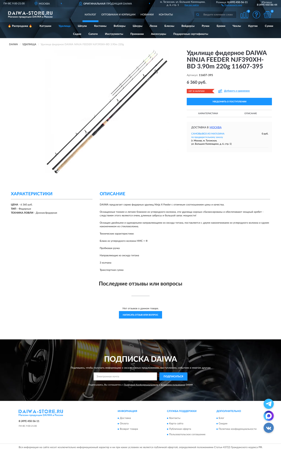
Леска (153, 26)
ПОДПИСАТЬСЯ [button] (173, 376)
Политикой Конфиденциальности (141, 385)
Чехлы (237, 26)
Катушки (45, 26)
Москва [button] (216, 127)
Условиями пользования (173, 385)
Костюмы (100, 26)
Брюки (221, 26)
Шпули (82, 26)
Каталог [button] (90, 14)
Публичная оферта (180, 429)
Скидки (223, 424)
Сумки (269, 26)
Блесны (169, 26)
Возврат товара (129, 429)
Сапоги (93, 34)
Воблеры (119, 26)
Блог (221, 418)
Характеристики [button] (208, 113)
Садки (77, 34)
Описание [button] (250, 113)
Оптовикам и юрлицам (118, 14)
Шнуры (137, 26)
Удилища (65, 26)
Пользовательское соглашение (187, 434)
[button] (232, 5)
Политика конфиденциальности (238, 429)
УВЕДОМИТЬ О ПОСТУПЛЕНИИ (229, 102)
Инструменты (114, 34)
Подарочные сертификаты (190, 34)
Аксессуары (158, 34)
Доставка (125, 418)
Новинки (147, 14)
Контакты (166, 14)
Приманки (137, 34)
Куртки (253, 26)
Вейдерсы (188, 26)
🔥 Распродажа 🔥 (20, 26)
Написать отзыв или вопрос (140, 315)
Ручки (205, 26)
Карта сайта (176, 424)
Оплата (124, 424)
